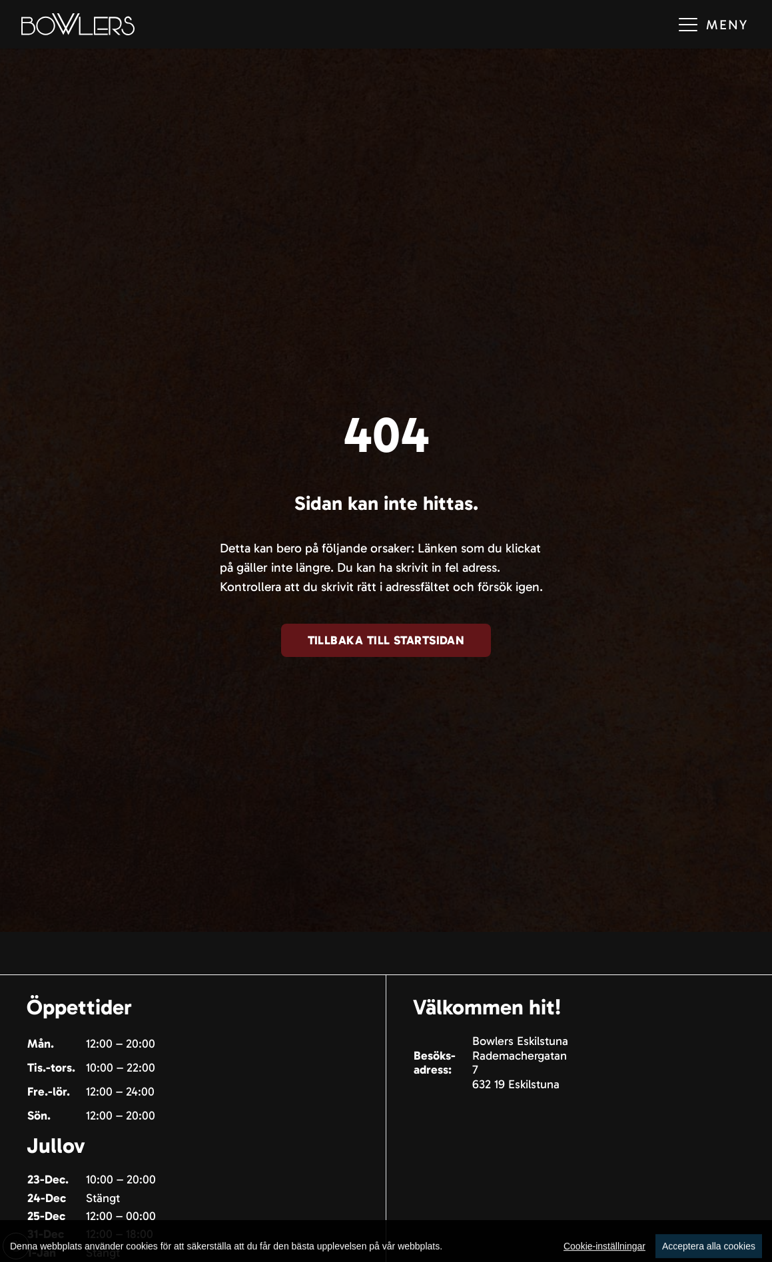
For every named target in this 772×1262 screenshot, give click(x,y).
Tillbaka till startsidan (386, 640)
